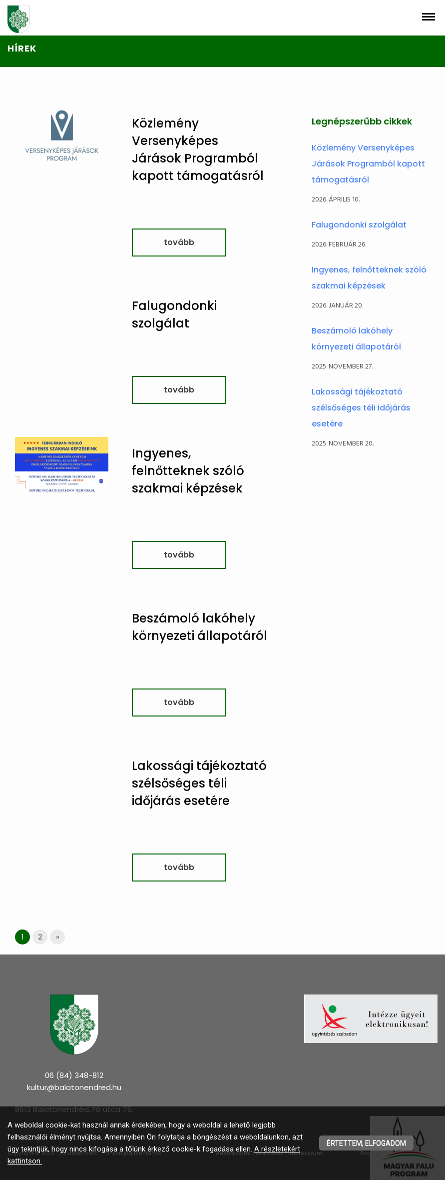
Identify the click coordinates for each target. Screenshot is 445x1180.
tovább (179, 242)
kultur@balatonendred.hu (74, 1087)
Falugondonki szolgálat (359, 224)
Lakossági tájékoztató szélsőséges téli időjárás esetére (199, 783)
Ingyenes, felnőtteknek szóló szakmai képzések (188, 470)
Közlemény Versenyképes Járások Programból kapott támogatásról (368, 164)
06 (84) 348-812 (74, 1075)
